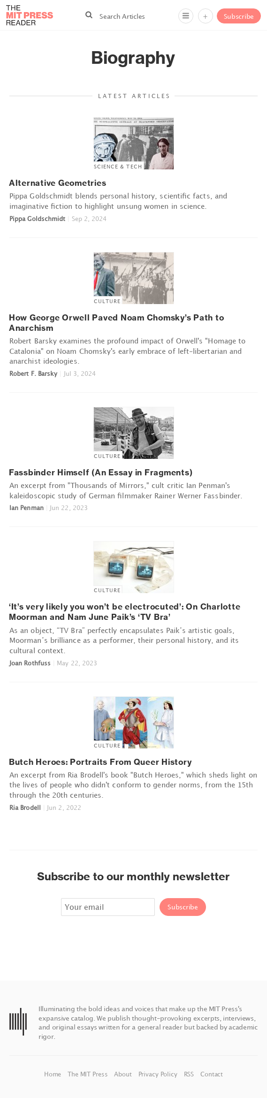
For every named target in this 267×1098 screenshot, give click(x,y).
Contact (211, 1074)
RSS (190, 1074)
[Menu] (185, 15)
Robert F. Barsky (33, 373)
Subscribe (239, 16)
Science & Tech (118, 166)
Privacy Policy (158, 1074)
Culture (107, 301)
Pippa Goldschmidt (37, 218)
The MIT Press (88, 1074)
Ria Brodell (25, 807)
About (123, 1074)
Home (53, 1074)
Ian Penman (26, 507)
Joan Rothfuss (30, 663)
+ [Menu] (205, 16)
